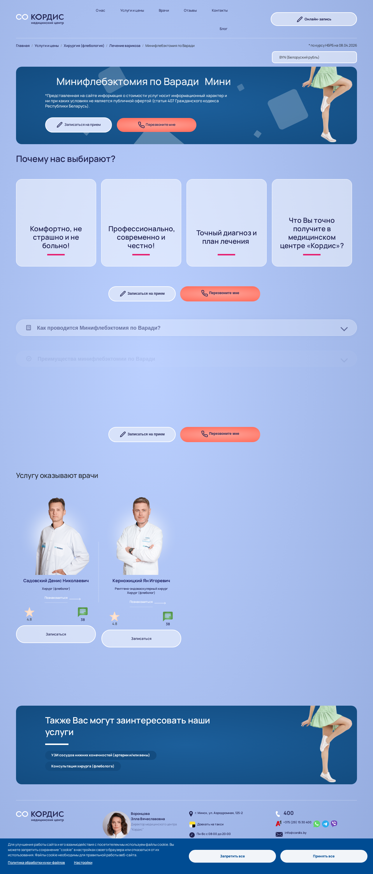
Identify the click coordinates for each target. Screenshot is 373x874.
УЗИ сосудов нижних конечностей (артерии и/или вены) (100, 743)
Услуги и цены (132, 10)
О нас (100, 10)
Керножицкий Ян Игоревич (141, 581)
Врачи (164, 10)
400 (289, 790)
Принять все (324, 856)
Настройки (83, 862)
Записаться (56, 634)
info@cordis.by (296, 810)
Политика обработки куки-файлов (36, 862)
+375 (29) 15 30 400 (297, 799)
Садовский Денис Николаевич (56, 581)
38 (83, 619)
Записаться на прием (78, 125)
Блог (224, 28)
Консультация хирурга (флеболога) (197, 743)
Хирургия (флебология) (84, 45)
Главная (23, 45)
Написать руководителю (141, 824)
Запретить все (232, 856)
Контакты (220, 10)
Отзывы (190, 10)
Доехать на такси (210, 801)
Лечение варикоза (124, 45)
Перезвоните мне (157, 125)
